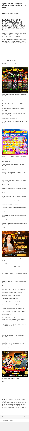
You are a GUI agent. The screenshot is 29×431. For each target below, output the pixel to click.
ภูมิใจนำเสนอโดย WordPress (7, 420)
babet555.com (13, 416)
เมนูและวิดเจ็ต (25, 5)
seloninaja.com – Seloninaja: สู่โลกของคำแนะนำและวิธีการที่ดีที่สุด (12, 5)
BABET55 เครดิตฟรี (8, 305)
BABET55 (4, 33)
